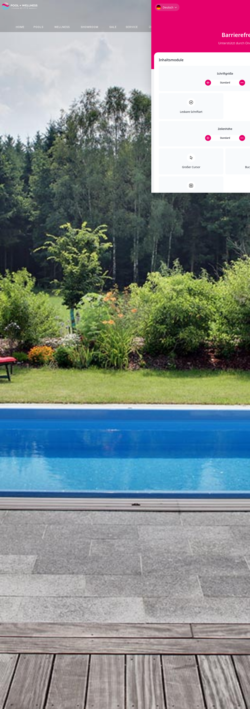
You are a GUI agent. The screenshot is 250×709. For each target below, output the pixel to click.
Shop (178, 27)
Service (132, 27)
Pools (38, 27)
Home (20, 27)
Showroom (89, 27)
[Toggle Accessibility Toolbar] (242, 19)
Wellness (62, 27)
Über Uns (156, 27)
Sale (113, 27)
